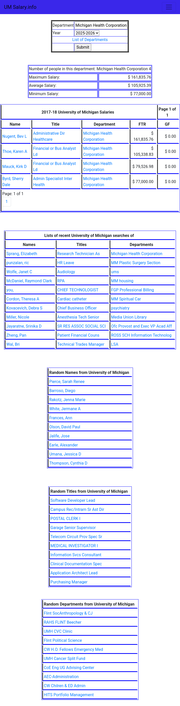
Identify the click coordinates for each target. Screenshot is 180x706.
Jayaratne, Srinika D (23, 326)
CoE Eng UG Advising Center (69, 667)
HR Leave (65, 262)
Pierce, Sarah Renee (67, 381)
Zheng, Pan (16, 335)
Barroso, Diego (62, 390)
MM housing (122, 280)
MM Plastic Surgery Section (135, 262)
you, (10, 290)
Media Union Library (129, 317)
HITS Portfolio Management (69, 694)
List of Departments (90, 39)
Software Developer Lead (73, 500)
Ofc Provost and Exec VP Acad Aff (141, 326)
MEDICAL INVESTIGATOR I (74, 545)
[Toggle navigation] (169, 7)
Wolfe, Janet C (19, 271)
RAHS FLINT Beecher (62, 622)
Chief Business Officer (77, 308)
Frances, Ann (60, 417)
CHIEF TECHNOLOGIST (78, 290)
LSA (114, 344)
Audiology (66, 271)
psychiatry (120, 308)
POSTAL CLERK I (65, 518)
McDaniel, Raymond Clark (29, 280)
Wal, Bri (13, 344)
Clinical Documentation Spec (76, 563)
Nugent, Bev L (14, 136)
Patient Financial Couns (78, 335)
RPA (61, 280)
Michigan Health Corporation (136, 253)
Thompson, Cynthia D (68, 463)
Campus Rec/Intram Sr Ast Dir (77, 509)
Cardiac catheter (72, 299)
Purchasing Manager (69, 582)
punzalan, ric (17, 262)
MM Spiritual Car (126, 299)
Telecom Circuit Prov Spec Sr (76, 536)
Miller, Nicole (17, 317)
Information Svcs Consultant (76, 554)
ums (115, 271)
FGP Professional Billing (132, 290)
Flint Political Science (63, 640)
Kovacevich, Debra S (24, 308)
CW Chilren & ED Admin (64, 685)
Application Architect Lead (74, 573)
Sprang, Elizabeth (21, 253)
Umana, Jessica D (65, 454)
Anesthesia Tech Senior (78, 317)
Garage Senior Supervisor (73, 527)
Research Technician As (78, 253)
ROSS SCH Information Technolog (141, 335)
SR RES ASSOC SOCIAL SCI (81, 326)
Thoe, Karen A (14, 151)
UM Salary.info (20, 7)
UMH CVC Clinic (58, 631)
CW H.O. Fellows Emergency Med (73, 649)
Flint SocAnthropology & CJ (68, 613)
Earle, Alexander (63, 445)
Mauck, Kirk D (14, 166)
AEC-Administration (61, 676)
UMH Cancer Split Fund (64, 658)
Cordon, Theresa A (22, 299)
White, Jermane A (65, 408)
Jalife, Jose (59, 436)
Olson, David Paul (64, 427)
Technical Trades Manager (80, 344)
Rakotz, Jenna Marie (67, 399)
